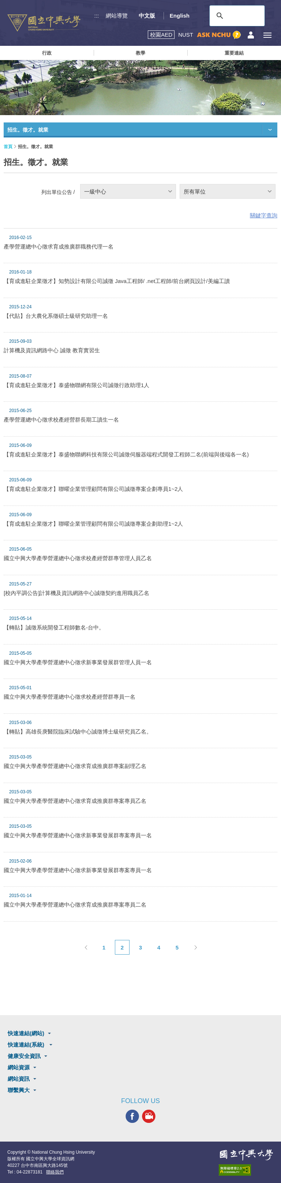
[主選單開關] (267, 35)
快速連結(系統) (27, 1044)
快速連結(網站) (26, 1033)
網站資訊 (19, 1079)
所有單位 (195, 191)
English (180, 15)
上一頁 (85, 947)
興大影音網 (149, 1116)
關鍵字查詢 (263, 215)
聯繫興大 (19, 1090)
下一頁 (195, 947)
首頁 (8, 146)
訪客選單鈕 (250, 35)
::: (96, 15)
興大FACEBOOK (132, 1116)
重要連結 (234, 53)
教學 (140, 53)
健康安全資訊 (24, 1056)
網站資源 (19, 1067)
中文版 (147, 15)
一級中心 (95, 191)
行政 (47, 53)
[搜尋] (236, 15)
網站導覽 (117, 15)
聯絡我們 (55, 1172)
